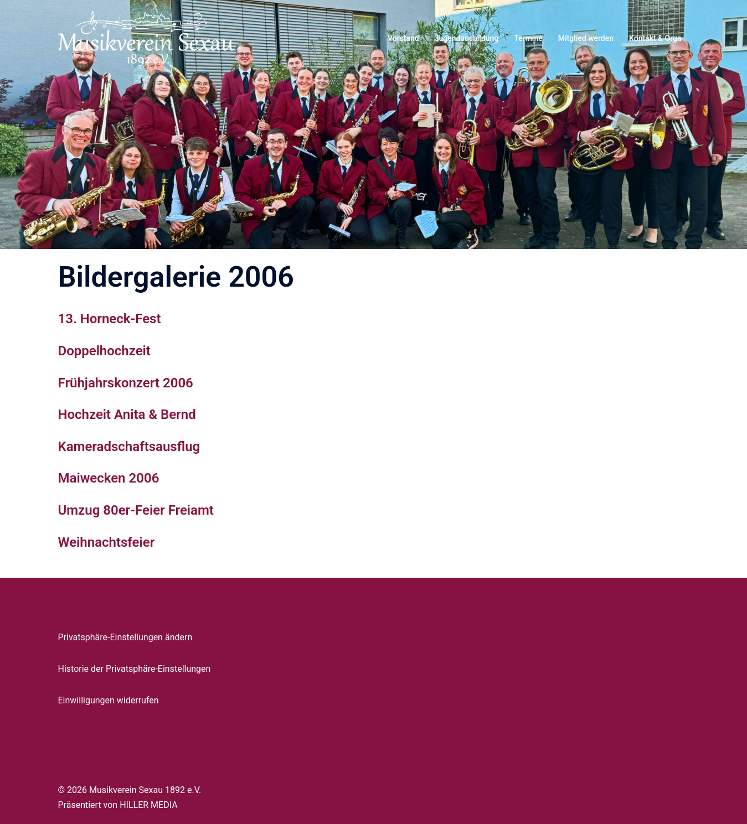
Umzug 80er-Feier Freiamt (136, 510)
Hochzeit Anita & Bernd (127, 414)
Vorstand (403, 38)
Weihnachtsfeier (106, 542)
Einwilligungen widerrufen (108, 700)
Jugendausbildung (467, 38)
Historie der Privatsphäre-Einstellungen (134, 669)
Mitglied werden (586, 38)
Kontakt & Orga (655, 38)
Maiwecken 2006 (108, 478)
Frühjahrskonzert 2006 (125, 383)
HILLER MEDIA (148, 805)
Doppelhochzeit (104, 351)
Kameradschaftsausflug (129, 446)
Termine (528, 38)
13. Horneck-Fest (109, 319)
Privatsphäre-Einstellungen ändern (125, 637)
